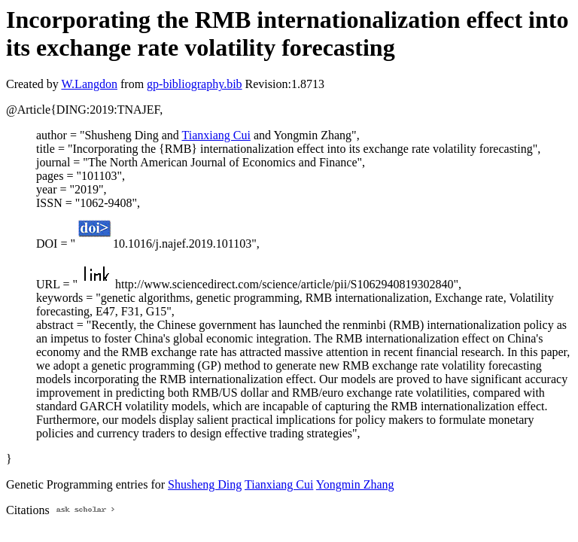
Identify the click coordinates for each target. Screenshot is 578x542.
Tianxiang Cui (215, 135)
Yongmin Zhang (355, 484)
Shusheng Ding (205, 484)
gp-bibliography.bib (194, 84)
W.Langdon (89, 84)
